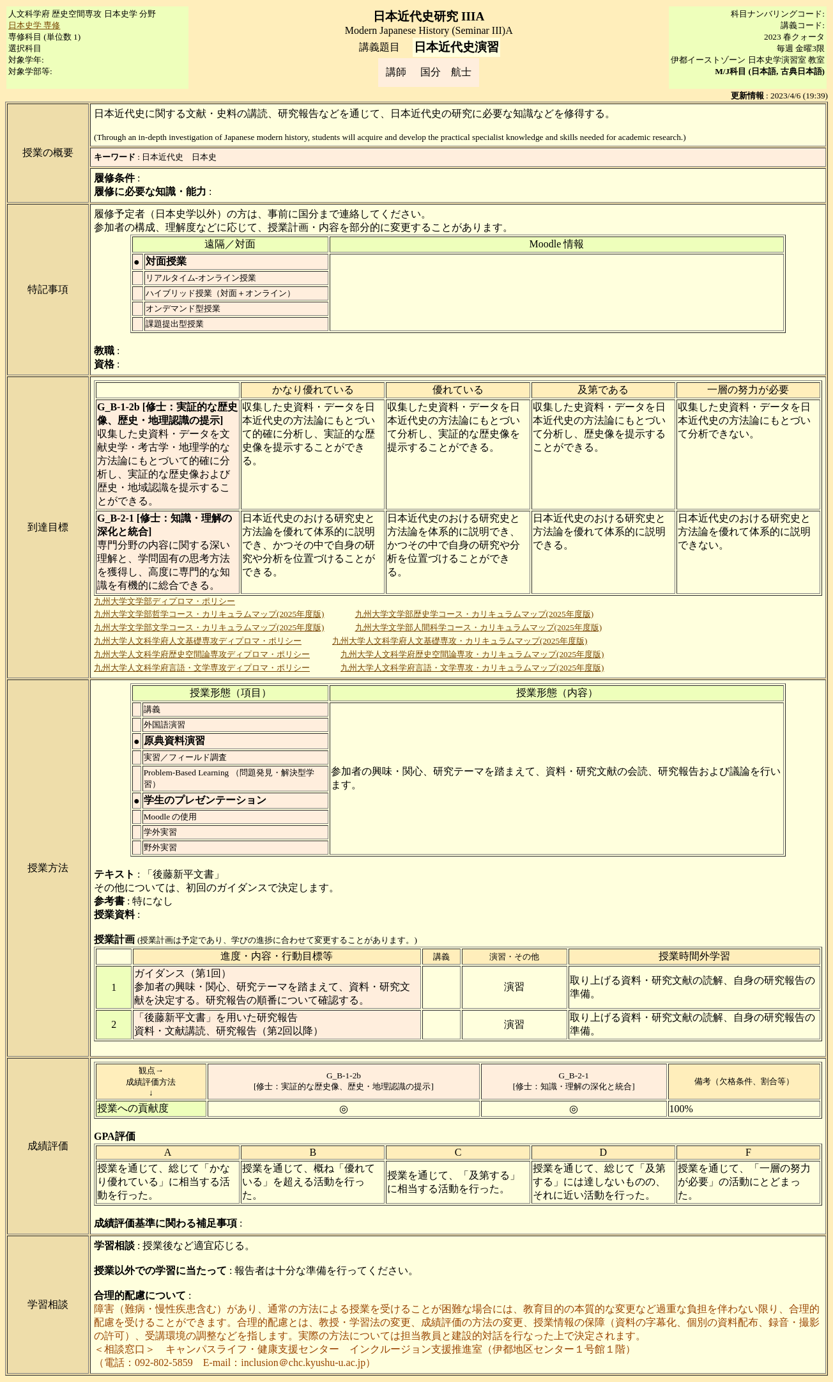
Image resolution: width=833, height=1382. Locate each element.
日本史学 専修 (34, 25)
